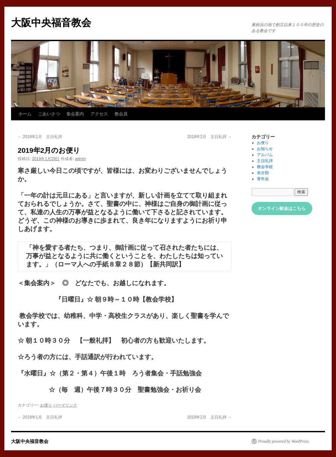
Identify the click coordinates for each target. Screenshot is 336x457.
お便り (46, 405)
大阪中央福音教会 (51, 22)
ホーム (24, 113)
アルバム (265, 154)
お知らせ (265, 148)
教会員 (121, 113)
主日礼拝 (265, 160)
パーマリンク (65, 405)
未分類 (263, 172)
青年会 (263, 179)
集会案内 (75, 113)
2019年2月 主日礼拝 (209, 136)
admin (80, 158)
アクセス (99, 113)
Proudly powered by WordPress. (284, 441)
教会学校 (265, 166)
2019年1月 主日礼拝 (40, 136)
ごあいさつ (49, 113)
